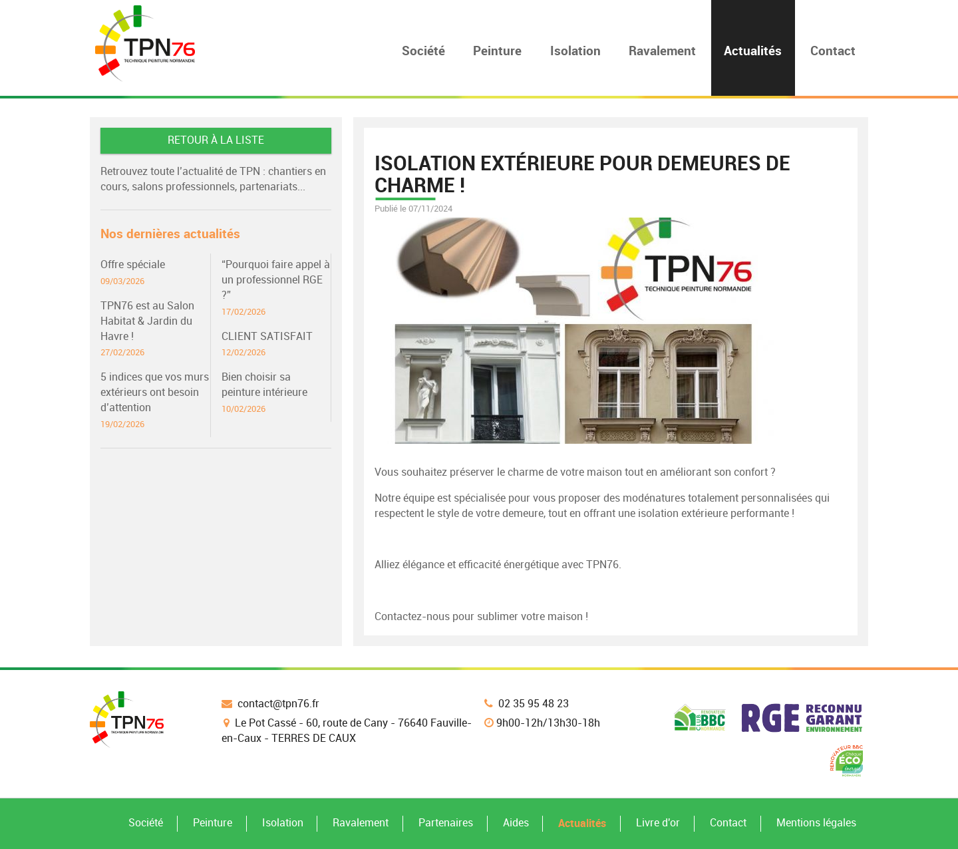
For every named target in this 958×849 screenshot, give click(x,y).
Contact (728, 822)
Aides (516, 822)
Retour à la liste (216, 140)
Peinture (212, 822)
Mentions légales (816, 822)
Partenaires (445, 822)
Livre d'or (658, 822)
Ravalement (361, 822)
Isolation (282, 822)
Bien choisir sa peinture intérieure (276, 393)
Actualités (582, 823)
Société (145, 822)
